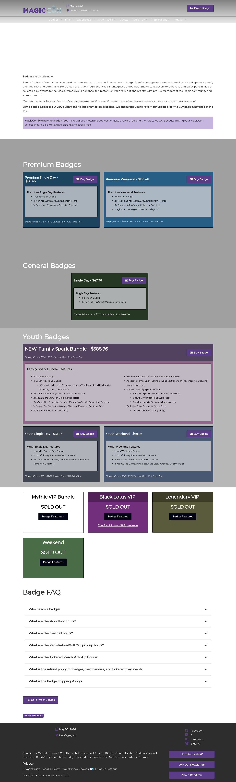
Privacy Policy (31, 771)
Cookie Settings (107, 771)
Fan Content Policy (122, 756)
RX (107, 756)
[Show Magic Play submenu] (147, 23)
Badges (54, 22)
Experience (84, 22)
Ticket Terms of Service (89, 756)
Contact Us (30, 756)
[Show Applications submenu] (169, 23)
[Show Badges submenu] (61, 23)
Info (68, 22)
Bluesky (192, 746)
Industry (179, 22)
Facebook (194, 733)
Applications (160, 22)
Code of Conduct (146, 756)
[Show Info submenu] (72, 23)
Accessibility (129, 760)
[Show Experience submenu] (93, 23)
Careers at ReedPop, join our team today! (48, 760)
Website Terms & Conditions (55, 756)
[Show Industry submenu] (186, 23)
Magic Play (138, 22)
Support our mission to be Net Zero (98, 760)
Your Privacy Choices (78, 771)
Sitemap (144, 760)
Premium (104, 53)
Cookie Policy (51, 771)
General (121, 53)
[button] (200, 11)
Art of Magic (106, 22)
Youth (134, 53)
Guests (124, 22)
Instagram (194, 742)
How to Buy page (180, 109)
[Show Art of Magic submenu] (115, 23)
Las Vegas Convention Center (84, 13)
